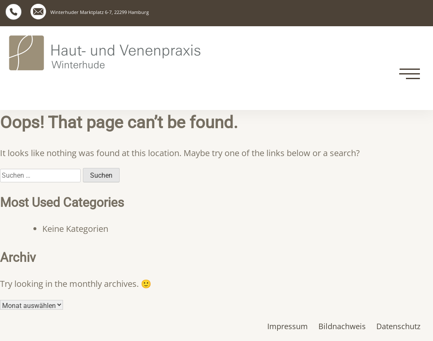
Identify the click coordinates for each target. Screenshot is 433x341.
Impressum (287, 326)
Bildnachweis (342, 326)
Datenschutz (398, 326)
